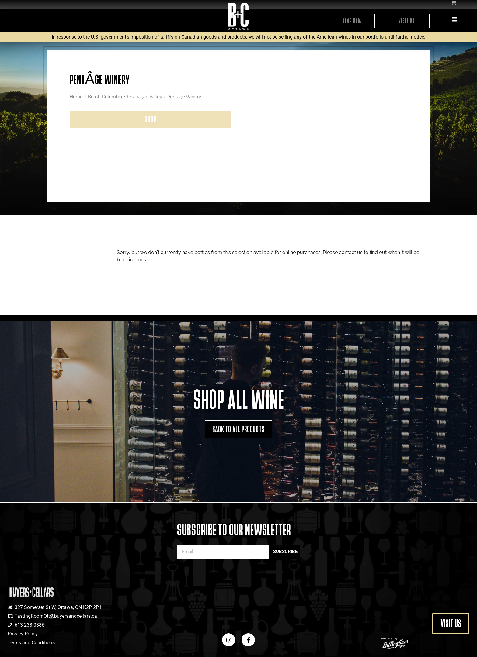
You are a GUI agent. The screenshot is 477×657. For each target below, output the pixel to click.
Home (76, 96)
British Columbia (105, 96)
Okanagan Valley (144, 96)
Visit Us (407, 21)
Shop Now (352, 21)
